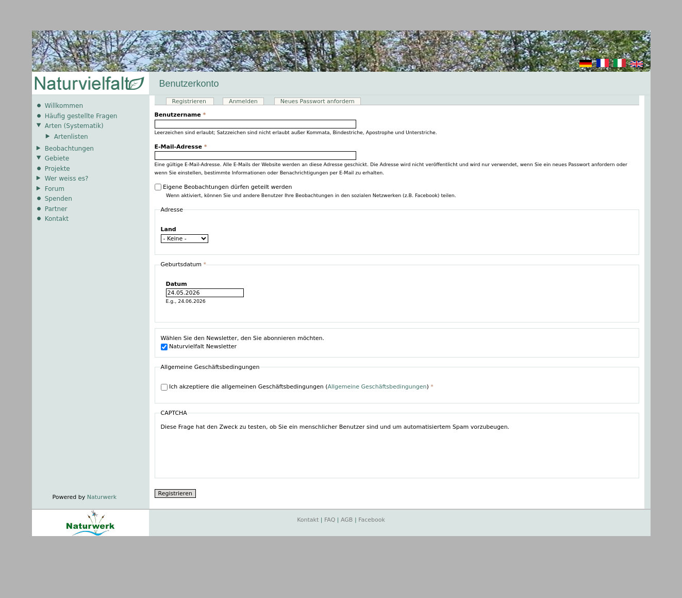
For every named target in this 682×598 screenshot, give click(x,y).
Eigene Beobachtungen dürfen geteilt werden (227, 187)
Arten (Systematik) (74, 126)
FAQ (329, 519)
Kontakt (57, 218)
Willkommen (64, 105)
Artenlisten (71, 136)
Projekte (57, 168)
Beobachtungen (69, 148)
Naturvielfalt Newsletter (203, 346)
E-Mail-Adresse (181, 146)
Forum (54, 188)
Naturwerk (102, 497)
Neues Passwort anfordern (317, 101)
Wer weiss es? (67, 178)
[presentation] (239, 452)
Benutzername (180, 114)
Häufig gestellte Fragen (81, 116)
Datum (176, 284)
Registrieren (193, 101)
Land (168, 229)
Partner (56, 209)
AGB (347, 519)
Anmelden (243, 101)
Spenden (58, 198)
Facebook (371, 519)
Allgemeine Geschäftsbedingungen (376, 386)
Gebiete (57, 158)
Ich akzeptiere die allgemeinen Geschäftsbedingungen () (301, 386)
